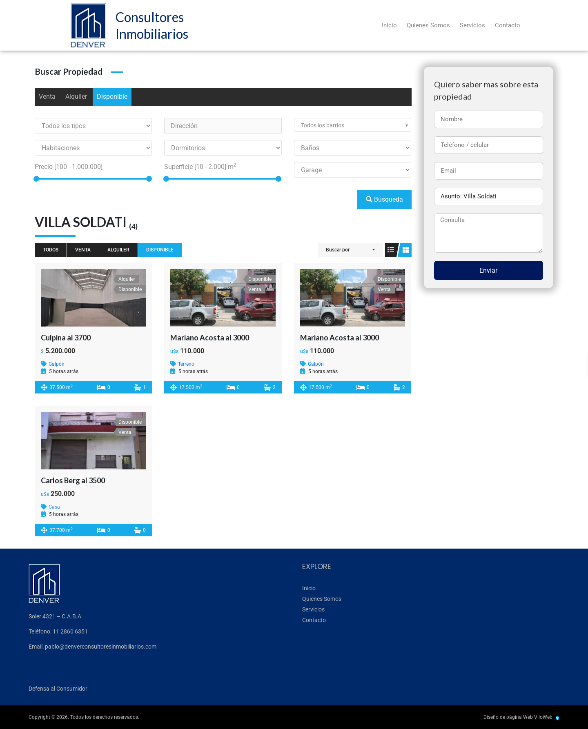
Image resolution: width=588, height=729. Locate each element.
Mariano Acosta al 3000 (209, 337)
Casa (54, 507)
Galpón (57, 364)
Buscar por (338, 250)
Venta (47, 96)
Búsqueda (384, 199)
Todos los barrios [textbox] (322, 125)
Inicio (389, 25)
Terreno (186, 364)
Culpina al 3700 (66, 337)
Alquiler (76, 96)
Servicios (472, 25)
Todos (50, 250)
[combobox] (352, 125)
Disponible (112, 96)
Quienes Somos (428, 25)
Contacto (507, 25)
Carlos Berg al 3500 (73, 480)
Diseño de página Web (508, 717)
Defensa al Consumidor (58, 688)
